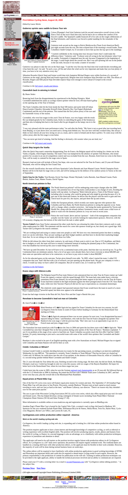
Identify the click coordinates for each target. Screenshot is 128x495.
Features (50, 15)
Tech (43, 15)
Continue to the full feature (33, 267)
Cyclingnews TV (27, 15)
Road (58, 15)
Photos (93, 15)
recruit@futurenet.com (75, 462)
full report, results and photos (46, 86)
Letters (109, 15)
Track (86, 15)
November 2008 (10, 36)
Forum (124, 15)
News (38, 15)
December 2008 (10, 37)
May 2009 (9, 27)
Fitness (101, 15)
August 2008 (9, 31)
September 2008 (11, 33)
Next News (41, 468)
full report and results (43, 143)
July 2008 (8, 30)
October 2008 (10, 34)
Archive (63, 481)
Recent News (11, 19)
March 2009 (9, 24)
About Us (65, 483)
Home (57, 481)
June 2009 (9, 28)
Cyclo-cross (77, 15)
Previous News (29, 468)
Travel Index (72, 481)
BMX (69, 15)
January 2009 (10, 21)
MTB (63, 15)
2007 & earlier (11, 39)
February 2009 (10, 22)
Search (117, 15)
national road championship (81, 370)
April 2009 (9, 25)
